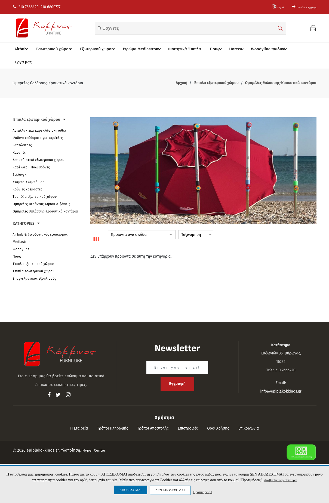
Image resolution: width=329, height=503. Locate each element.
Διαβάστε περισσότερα (280, 480)
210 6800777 (50, 7)
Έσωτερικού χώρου (56, 49)
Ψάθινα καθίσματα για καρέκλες (38, 125)
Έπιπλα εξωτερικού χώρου (33, 251)
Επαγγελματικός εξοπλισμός (35, 265)
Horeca (232, 49)
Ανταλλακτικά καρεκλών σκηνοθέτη (41, 118)
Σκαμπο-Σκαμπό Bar (28, 169)
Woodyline (21, 236)
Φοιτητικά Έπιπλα (180, 49)
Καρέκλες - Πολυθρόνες (31, 154)
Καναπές (19, 140)
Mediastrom (22, 229)
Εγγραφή (177, 370)
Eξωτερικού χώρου (98, 49)
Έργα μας (295, 49)
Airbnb (24, 49)
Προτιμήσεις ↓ (202, 492)
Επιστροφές (188, 415)
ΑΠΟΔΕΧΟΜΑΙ (130, 490)
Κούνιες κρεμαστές (27, 176)
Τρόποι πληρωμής (112, 415)
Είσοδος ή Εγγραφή (296, 7)
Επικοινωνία (248, 415)
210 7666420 (26, 7)
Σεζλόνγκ (20, 162)
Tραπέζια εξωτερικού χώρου (35, 184)
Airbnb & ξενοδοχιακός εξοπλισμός (40, 221)
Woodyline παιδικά (265, 49)
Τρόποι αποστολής (152, 415)
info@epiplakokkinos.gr (280, 378)
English (260, 7)
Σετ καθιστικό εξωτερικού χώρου (38, 147)
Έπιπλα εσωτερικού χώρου (34, 258)
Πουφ (212, 49)
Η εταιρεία (79, 415)
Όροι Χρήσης (218, 415)
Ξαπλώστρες (22, 132)
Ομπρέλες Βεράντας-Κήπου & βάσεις (41, 191)
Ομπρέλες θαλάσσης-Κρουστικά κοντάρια (45, 198)
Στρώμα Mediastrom (141, 49)
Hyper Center (94, 437)
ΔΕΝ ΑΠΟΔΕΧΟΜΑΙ (170, 490)
